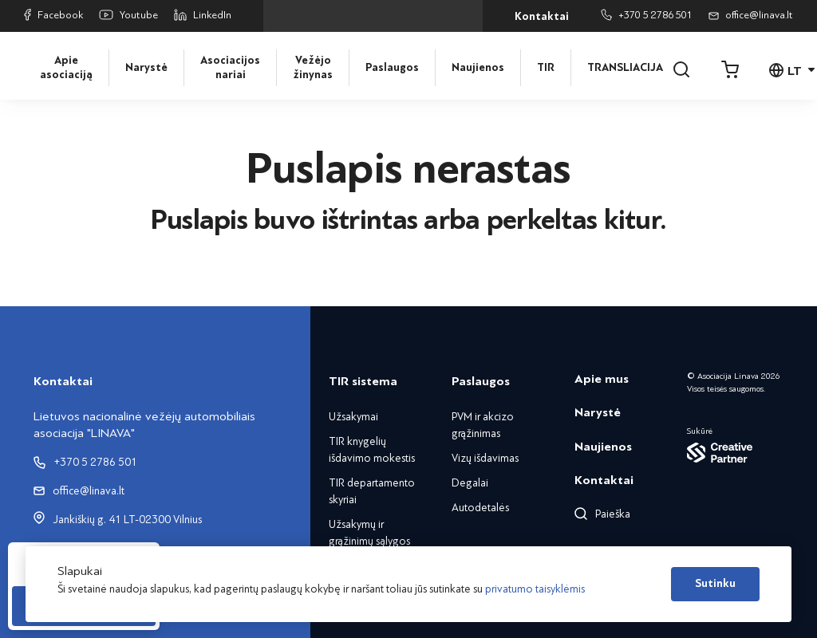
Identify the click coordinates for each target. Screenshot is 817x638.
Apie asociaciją (66, 67)
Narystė (146, 67)
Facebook (53, 15)
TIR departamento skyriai (372, 491)
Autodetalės (480, 508)
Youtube (128, 16)
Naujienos (478, 67)
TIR (546, 67)
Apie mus (601, 379)
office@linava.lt (750, 15)
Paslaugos (392, 67)
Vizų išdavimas (485, 458)
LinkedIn (202, 15)
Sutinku (715, 583)
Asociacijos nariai (230, 67)
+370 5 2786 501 (647, 15)
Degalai (470, 483)
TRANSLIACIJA (622, 67)
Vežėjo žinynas (313, 67)
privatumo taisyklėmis (535, 589)
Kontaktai (542, 16)
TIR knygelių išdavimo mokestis (372, 449)
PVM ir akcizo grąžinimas (483, 425)
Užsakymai (353, 417)
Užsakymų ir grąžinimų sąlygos (369, 532)
